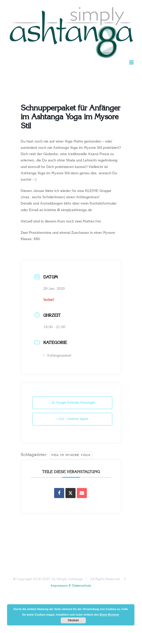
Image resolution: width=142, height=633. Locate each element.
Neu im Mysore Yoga (70, 455)
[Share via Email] (82, 493)
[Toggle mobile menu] (131, 62)
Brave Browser (109, 614)
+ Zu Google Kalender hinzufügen (72, 402)
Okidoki (73, 620)
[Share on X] (70, 493)
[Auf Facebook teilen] (59, 493)
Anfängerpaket (57, 355)
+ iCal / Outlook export (72, 419)
